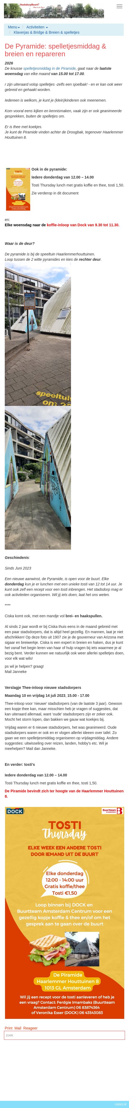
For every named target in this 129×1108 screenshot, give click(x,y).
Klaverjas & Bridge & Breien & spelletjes (46, 32)
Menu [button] (14, 27)
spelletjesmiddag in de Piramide (49, 68)
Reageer (30, 1028)
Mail (18, 1028)
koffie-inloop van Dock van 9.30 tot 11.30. (83, 225)
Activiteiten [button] (37, 27)
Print (8, 1028)
